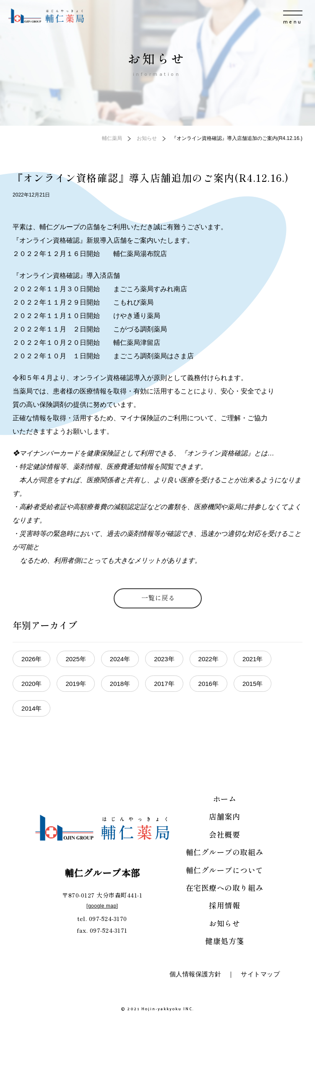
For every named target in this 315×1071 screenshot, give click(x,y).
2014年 (31, 708)
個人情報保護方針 (195, 974)
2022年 (208, 658)
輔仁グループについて (224, 869)
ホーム (225, 798)
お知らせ (224, 923)
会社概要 (224, 834)
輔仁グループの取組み (224, 851)
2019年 (75, 683)
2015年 (252, 683)
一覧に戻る (158, 597)
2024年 (120, 658)
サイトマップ (260, 974)
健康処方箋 (224, 940)
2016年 (208, 683)
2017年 (164, 683)
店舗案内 (224, 816)
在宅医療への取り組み (224, 887)
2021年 (252, 658)
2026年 (31, 658)
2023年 (164, 658)
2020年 (31, 683)
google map (102, 906)
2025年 (75, 658)
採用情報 (224, 905)
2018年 (120, 683)
